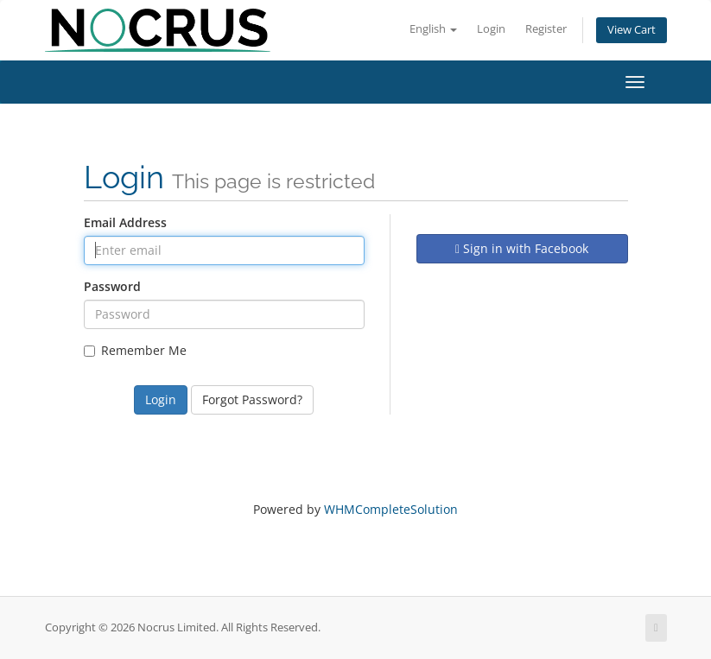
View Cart (631, 29)
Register (546, 29)
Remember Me (135, 350)
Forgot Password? (252, 399)
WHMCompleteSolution (391, 509)
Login (491, 29)
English (433, 29)
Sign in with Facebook (521, 248)
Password (112, 286)
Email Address (125, 222)
